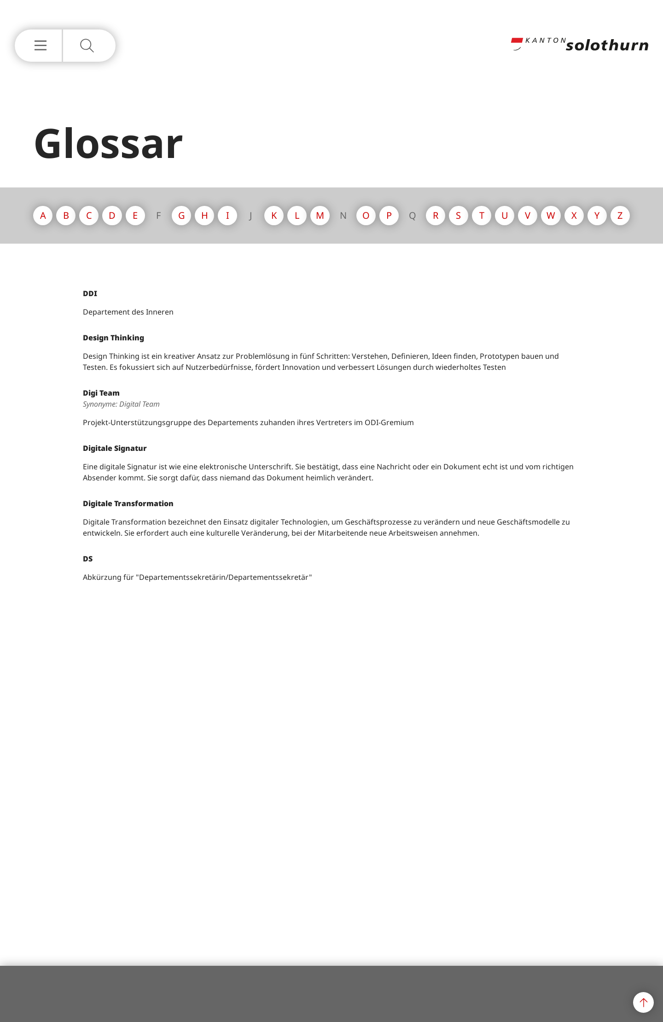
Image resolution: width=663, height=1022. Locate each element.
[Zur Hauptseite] (579, 48)
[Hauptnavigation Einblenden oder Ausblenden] (38, 45)
